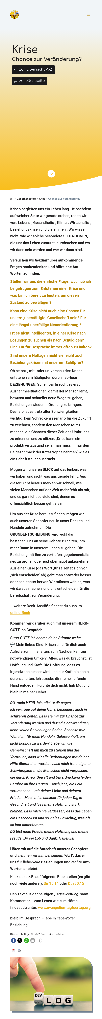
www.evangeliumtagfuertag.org (64, 912)
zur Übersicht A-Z (43, 70)
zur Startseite (37, 84)
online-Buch (20, 617)
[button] (13, 945)
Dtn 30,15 (76, 888)
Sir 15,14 (51, 888)
